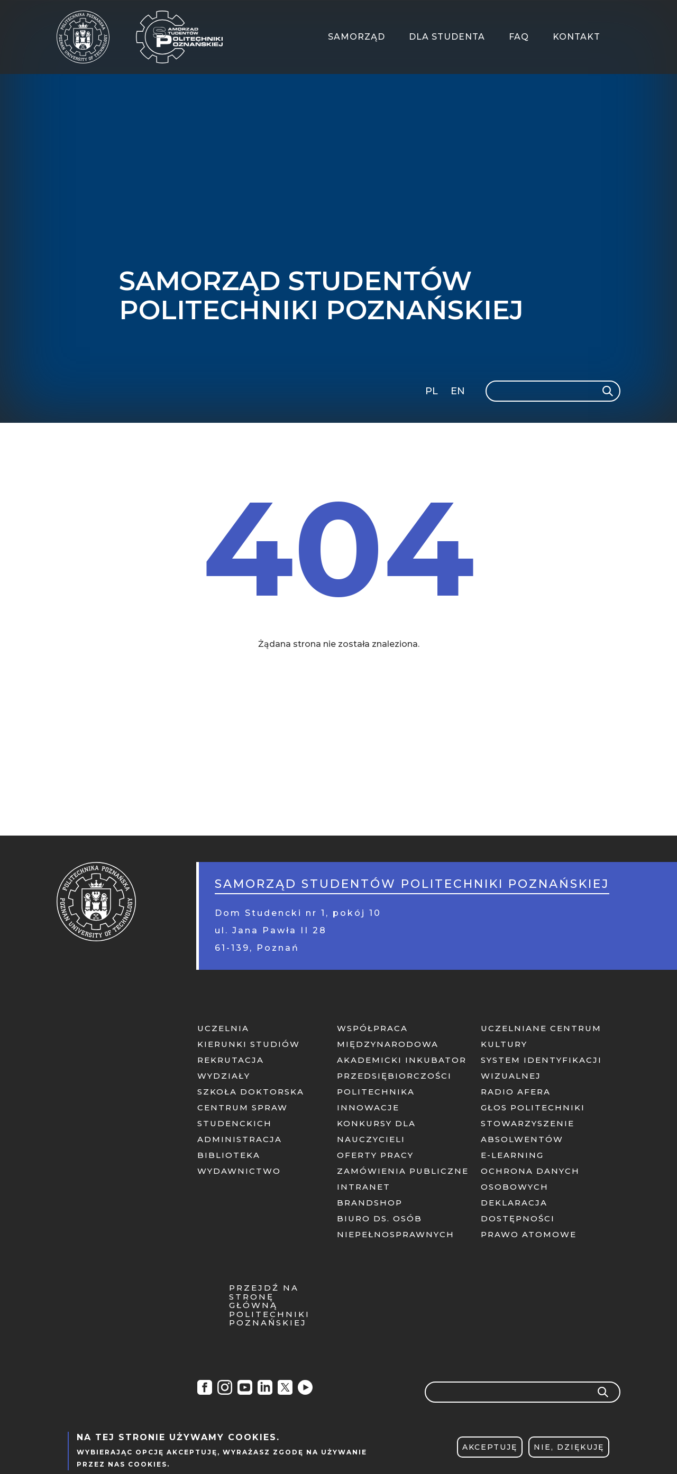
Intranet (363, 1187)
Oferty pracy (375, 1155)
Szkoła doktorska (250, 1092)
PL (431, 391)
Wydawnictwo (239, 1171)
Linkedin (265, 1389)
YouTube (244, 1389)
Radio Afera (305, 1389)
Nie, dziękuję (569, 1451)
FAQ (519, 37)
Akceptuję (489, 1451)
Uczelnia (223, 1028)
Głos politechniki (533, 1107)
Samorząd (356, 37)
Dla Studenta (447, 37)
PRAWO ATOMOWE (529, 1234)
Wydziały (223, 1076)
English (459, 393)
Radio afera (516, 1092)
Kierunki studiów (248, 1044)
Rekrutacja (230, 1060)
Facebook (204, 1389)
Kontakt (576, 37)
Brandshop (369, 1203)
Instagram (224, 1389)
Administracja (239, 1139)
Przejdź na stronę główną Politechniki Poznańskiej (269, 1306)
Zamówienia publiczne (403, 1171)
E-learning (512, 1155)
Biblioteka (228, 1155)
